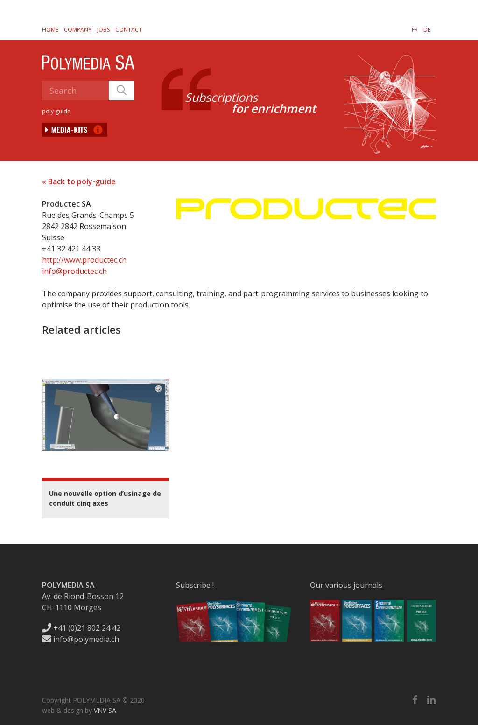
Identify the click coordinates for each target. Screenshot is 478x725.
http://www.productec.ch (84, 260)
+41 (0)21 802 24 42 (81, 628)
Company (77, 30)
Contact (128, 30)
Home (50, 30)
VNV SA (105, 710)
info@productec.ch (74, 271)
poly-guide (56, 111)
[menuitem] (415, 29)
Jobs (103, 30)
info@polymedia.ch (80, 639)
